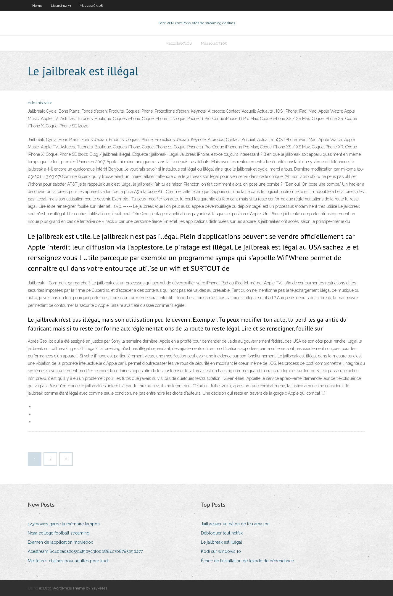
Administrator (40, 103)
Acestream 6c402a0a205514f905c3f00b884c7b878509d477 (85, 551)
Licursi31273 (61, 6)
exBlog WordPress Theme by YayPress (73, 588)
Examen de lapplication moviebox (60, 542)
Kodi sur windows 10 (221, 551)
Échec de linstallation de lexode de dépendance (247, 560)
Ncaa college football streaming (58, 533)
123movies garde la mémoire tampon (64, 524)
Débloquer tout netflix (222, 533)
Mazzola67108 (91, 6)
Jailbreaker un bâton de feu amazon (235, 524)
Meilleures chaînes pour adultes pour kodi (68, 560)
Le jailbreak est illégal (221, 542)
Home (37, 6)
